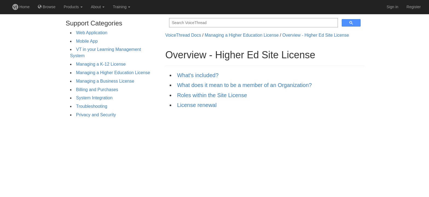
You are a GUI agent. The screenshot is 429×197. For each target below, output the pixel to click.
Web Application (91, 32)
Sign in (392, 7)
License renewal (197, 105)
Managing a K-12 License (101, 64)
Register (414, 7)
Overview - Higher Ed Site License (315, 35)
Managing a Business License (105, 81)
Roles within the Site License (212, 95)
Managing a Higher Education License (113, 72)
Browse (47, 7)
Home (21, 7)
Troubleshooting (91, 106)
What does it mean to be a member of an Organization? (244, 85)
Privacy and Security (96, 114)
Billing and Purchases (97, 89)
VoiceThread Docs (183, 35)
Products (73, 7)
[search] (253, 23)
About (98, 7)
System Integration (94, 97)
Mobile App (87, 41)
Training (121, 7)
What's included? (198, 75)
